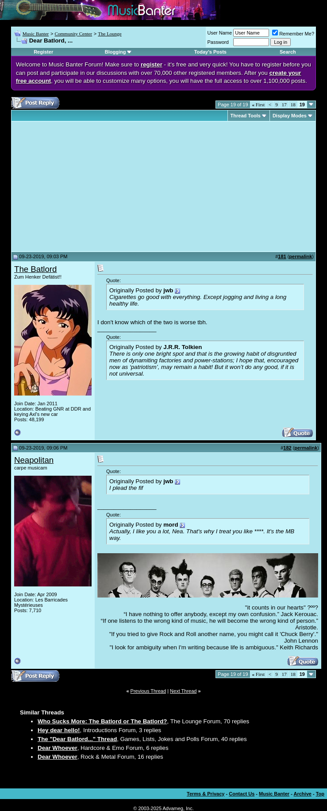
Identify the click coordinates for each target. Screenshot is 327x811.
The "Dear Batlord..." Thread (77, 739)
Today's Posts (210, 51)
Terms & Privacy (205, 793)
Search (288, 51)
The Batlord (35, 269)
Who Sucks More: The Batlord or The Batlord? (102, 721)
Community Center (73, 33)
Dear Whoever (57, 748)
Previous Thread (148, 691)
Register (43, 51)
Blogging (115, 51)
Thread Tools (246, 115)
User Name (220, 32)
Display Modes (290, 115)
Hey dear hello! (59, 730)
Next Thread (183, 691)
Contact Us (241, 793)
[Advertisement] (88, 186)
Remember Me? (293, 33)
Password (218, 42)
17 (284, 104)
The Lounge (109, 33)
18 (293, 104)
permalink (300, 256)
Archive (303, 793)
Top (320, 793)
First (258, 104)
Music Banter (36, 33)
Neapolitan (34, 460)
